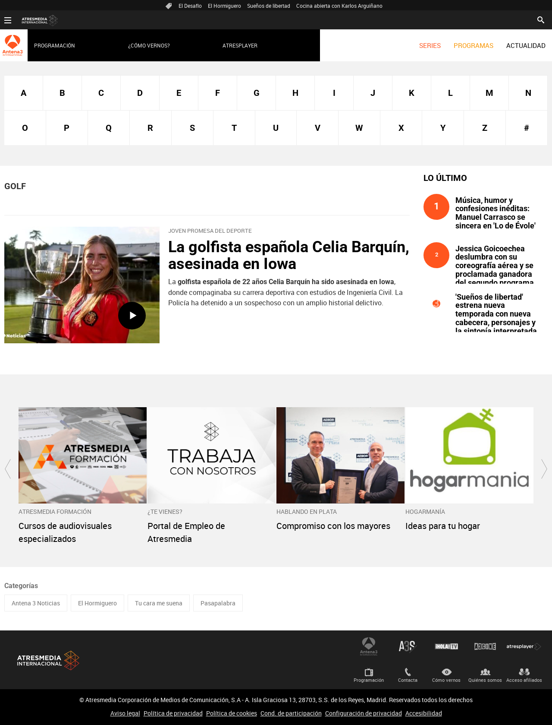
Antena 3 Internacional (368, 646)
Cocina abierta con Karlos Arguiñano (339, 5)
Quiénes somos (485, 680)
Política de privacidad (173, 713)
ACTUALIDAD (526, 45)
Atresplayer (240, 45)
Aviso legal (125, 713)
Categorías (21, 586)
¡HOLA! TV (446, 646)
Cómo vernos (446, 680)
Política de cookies (231, 713)
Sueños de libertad (268, 5)
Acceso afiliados (524, 680)
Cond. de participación (291, 713)
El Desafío (190, 5)
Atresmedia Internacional (47, 660)
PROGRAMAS (473, 45)
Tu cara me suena (158, 603)
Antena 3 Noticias (36, 603)
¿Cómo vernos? (149, 45)
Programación (54, 45)
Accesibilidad (423, 713)
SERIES (430, 45)
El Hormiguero (224, 5)
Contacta (407, 680)
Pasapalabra (218, 603)
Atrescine (485, 646)
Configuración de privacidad (363, 713)
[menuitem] (430, 45)
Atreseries (407, 646)
